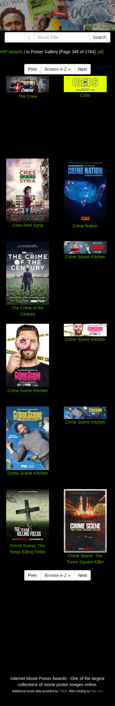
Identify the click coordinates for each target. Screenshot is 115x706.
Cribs (85, 95)
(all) (100, 51)
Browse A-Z (57, 69)
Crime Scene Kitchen (85, 256)
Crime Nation (85, 225)
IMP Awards (11, 51)
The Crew (27, 96)
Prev (32, 69)
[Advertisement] (57, 17)
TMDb (63, 691)
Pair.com (97, 691)
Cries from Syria (27, 225)
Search (99, 37)
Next (82, 69)
